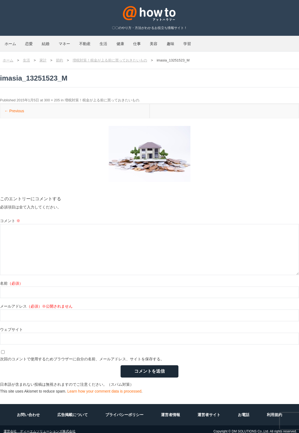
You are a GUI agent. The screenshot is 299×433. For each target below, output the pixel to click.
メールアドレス (36, 302)
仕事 (191, 41)
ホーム (14, 41)
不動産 (117, 41)
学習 (263, 41)
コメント (10, 216)
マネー (89, 41)
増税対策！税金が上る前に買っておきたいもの (102, 96)
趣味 (239, 41)
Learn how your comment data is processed (104, 387)
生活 (143, 41)
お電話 (243, 410)
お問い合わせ (28, 410)
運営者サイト (209, 410)
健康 (167, 41)
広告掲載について (72, 410)
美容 (215, 41)
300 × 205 (52, 96)
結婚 (64, 41)
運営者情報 (170, 410)
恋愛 (40, 41)
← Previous (14, 106)
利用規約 (274, 410)
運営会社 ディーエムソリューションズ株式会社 (40, 427)
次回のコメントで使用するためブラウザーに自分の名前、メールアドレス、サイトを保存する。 (82, 354)
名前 (11, 279)
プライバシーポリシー (124, 410)
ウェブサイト (11, 325)
